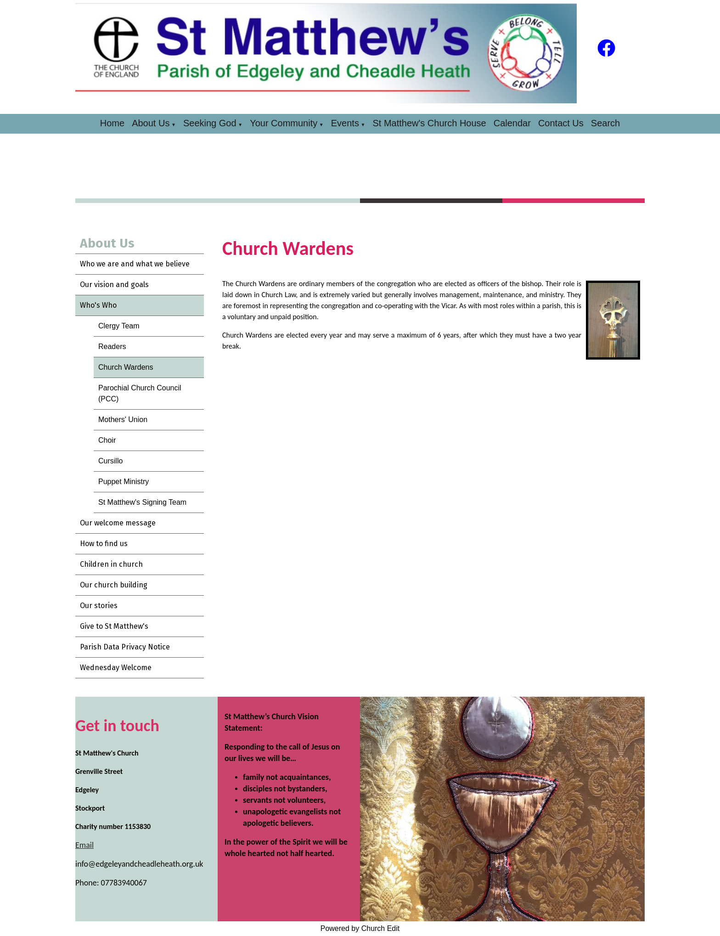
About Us (150, 123)
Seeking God (209, 123)
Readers (112, 346)
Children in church (111, 564)
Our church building (113, 585)
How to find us (104, 543)
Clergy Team (119, 326)
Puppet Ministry (123, 481)
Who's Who (98, 305)
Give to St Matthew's (114, 626)
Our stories (99, 605)
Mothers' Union (122, 419)
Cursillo (110, 461)
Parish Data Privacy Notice (125, 647)
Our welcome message (118, 523)
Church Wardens (125, 367)
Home (112, 123)
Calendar (512, 123)
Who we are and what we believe (135, 263)
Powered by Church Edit (360, 928)
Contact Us (561, 123)
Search (605, 123)
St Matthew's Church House (429, 123)
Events (345, 123)
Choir (107, 440)
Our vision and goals (114, 284)
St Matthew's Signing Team (142, 502)
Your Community (283, 123)
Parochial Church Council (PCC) (139, 393)
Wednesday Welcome (116, 667)
